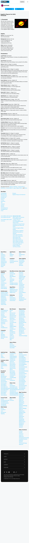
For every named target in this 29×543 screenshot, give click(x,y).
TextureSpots (3, 392)
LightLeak (12, 262)
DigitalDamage (22, 276)
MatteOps (3, 335)
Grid (2, 367)
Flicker (11, 384)
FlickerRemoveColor (14, 392)
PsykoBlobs (21, 285)
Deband (11, 323)
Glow (2, 253)
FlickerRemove (13, 391)
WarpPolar (21, 323)
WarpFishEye (21, 319)
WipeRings (21, 413)
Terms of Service (14, 475)
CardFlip (21, 431)
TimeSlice (12, 376)
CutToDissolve (13, 353)
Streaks (11, 255)
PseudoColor (3, 197)
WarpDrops (21, 318)
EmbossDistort (13, 299)
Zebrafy (20, 296)
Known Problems (16, 245)
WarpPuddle (21, 325)
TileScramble (3, 304)
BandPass (21, 272)
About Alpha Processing (18, 240)
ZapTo (2, 356)
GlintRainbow (22, 254)
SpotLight (21, 265)
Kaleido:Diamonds (5, 295)
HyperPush (21, 436)
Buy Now (22, 1)
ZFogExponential (22, 299)
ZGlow (2, 266)
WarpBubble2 (22, 314)
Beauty (11, 310)
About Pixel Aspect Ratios (18, 242)
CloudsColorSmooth (5, 400)
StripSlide (21, 295)
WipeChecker (22, 397)
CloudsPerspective (5, 403)
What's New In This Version (18, 217)
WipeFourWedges (22, 408)
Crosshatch (3, 280)
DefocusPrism (13, 319)
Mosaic (20, 281)
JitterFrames (12, 363)
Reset (26, 188)
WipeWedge (21, 419)
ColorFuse (21, 273)
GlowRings (3, 264)
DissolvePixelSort (22, 376)
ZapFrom (3, 357)
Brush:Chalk (3, 279)
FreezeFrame (12, 360)
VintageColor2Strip (14, 283)
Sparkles (2, 375)
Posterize (3, 284)
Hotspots (3, 204)
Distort (11, 343)
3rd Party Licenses (16, 246)
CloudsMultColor (4, 401)
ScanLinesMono (22, 292)
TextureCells (3, 377)
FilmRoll (20, 432)
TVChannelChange (23, 443)
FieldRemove (12, 359)
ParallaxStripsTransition (24, 437)
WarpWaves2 (22, 333)
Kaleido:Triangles (4, 292)
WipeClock (21, 400)
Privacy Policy (6, 475)
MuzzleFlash (3, 412)
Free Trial (9, 9)
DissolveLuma (22, 375)
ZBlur (11, 339)
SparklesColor (4, 376)
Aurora (2, 408)
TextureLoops (4, 383)
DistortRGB (12, 347)
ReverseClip (12, 371)
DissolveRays (21, 379)
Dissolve (21, 353)
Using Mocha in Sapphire (18, 230)
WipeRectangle (22, 412)
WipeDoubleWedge (23, 405)
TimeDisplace (12, 375)
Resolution (3, 188)
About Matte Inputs (17, 238)
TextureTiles (3, 393)
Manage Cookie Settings (8, 476)
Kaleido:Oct (3, 296)
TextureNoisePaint (5, 389)
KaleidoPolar (3, 297)
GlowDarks (3, 255)
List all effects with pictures (6, 216)
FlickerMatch (12, 385)
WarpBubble (21, 313)
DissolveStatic (22, 383)
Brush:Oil (3, 277)
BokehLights (21, 260)
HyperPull (21, 435)
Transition (12, 400)
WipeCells (21, 396)
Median (11, 330)
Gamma (2, 205)
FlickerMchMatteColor (14, 389)
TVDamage (21, 279)
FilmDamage (12, 273)
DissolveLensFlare (23, 373)
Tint (1, 202)
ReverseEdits (12, 372)
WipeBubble (21, 395)
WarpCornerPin (22, 317)
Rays (11, 253)
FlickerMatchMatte (14, 388)
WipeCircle (21, 399)
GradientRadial (4, 365)
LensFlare (12, 260)
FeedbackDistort (13, 357)
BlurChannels (12, 313)
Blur (10, 311)
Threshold (3, 323)
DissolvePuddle (22, 377)
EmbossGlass (12, 300)
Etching (2, 276)
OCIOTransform (4, 321)
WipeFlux (21, 407)
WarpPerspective (22, 322)
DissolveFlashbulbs (23, 367)
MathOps (3, 334)
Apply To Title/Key (13, 186)
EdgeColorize (12, 292)
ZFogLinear (21, 300)
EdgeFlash (3, 331)
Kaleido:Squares (4, 293)
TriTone (2, 200)
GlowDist (3, 257)
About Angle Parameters (18, 241)
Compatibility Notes (17, 218)
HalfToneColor (4, 287)
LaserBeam (3, 409)
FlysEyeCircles (4, 300)
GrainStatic (12, 279)
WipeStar (21, 415)
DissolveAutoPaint (23, 355)
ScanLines (21, 291)
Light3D (20, 264)
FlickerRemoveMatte (14, 393)
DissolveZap (21, 389)
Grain (11, 277)
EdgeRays (12, 254)
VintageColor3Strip (14, 284)
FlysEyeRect (3, 303)
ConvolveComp (13, 322)
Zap (1, 355)
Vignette (11, 275)
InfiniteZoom (21, 310)
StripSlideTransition (23, 439)
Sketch (2, 275)
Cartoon (2, 281)
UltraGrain (12, 280)
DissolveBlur (21, 356)
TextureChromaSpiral (5, 379)
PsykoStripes (21, 287)
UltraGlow (3, 265)
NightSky (3, 413)
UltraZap (3, 353)
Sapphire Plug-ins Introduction (18, 194)
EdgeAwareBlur (13, 326)
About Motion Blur (17, 237)
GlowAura (3, 254)
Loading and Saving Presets (18, 224)
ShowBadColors (4, 209)
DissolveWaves (22, 388)
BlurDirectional (13, 315)
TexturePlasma (4, 391)
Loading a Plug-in (16, 220)
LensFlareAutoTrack (14, 261)
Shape (2, 368)
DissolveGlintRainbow (23, 371)
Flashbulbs (21, 262)
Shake (20, 334)
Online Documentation (17, 234)
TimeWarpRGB (13, 377)
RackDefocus (12, 331)
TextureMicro (3, 384)
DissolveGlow (22, 372)
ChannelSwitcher (4, 208)
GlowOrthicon (4, 261)
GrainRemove (12, 329)
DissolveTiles (21, 384)
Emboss (11, 296)
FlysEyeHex (3, 301)
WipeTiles (21, 417)
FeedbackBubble (13, 356)
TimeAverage (12, 373)
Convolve (12, 321)
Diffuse (11, 281)
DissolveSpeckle (22, 381)
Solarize (2, 206)
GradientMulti (4, 364)
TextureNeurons (4, 387)
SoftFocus (12, 335)
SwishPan (21, 425)
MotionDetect (13, 364)
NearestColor (12, 365)
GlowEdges (3, 258)
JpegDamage (21, 277)
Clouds (2, 399)
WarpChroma (22, 315)
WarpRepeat (21, 327)
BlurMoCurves (13, 317)
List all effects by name (5, 217)
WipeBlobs (21, 393)
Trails (11, 379)
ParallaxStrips (22, 311)
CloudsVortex (3, 405)
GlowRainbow (4, 262)
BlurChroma (12, 314)
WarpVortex (21, 330)
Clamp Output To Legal (11, 188)
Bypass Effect (19, 188)
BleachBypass (13, 276)
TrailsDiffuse (12, 380)
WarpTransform (22, 329)
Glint (20, 253)
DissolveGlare (22, 368)
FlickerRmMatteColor (14, 395)
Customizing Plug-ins (17, 244)
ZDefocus (12, 338)
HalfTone (3, 285)
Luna (2, 411)
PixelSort (21, 283)
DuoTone (3, 198)
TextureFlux (3, 380)
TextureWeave (4, 395)
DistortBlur (12, 345)
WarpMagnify (22, 321)
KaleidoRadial (4, 299)
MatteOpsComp (4, 337)
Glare (20, 255)
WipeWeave (21, 423)
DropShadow (21, 261)
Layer (2, 333)
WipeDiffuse (21, 403)
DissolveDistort (22, 363)
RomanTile (21, 289)
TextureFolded (4, 381)
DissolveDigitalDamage (24, 361)
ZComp (2, 338)
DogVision (21, 275)
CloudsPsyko (3, 404)
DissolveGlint (22, 369)
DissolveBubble (22, 357)
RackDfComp (12, 333)
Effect (11, 399)
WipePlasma (21, 420)
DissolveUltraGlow (23, 385)
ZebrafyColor (21, 297)
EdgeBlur (12, 325)
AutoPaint (3, 273)
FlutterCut (21, 433)
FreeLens (12, 327)
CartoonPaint (3, 283)
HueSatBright (4, 193)
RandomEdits (12, 367)
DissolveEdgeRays (23, 364)
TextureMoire (3, 385)
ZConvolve (12, 337)
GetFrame (12, 361)
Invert (2, 210)
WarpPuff (21, 326)
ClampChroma (4, 196)
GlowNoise (3, 260)
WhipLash (21, 444)
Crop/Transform (21, 186)
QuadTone (3, 201)
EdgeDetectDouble (14, 289)
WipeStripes (21, 416)
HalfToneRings (4, 288)
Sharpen (14, 193)
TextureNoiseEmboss (5, 388)
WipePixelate (21, 411)
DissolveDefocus (22, 359)
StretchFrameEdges (23, 335)
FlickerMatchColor (13, 387)
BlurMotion (12, 318)
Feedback (12, 355)
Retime (11, 369)
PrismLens (21, 288)
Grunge (20, 280)
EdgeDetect (12, 288)
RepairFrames (13, 368)
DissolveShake (22, 380)
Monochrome (4, 194)
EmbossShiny (12, 297)
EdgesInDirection (13, 291)
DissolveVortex (22, 387)
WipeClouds (21, 401)
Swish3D (21, 427)
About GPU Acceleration (18, 236)
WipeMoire (21, 424)
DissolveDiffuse (22, 360)
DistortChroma (13, 346)
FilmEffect (12, 272)
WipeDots (21, 404)
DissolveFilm (21, 365)
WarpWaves (21, 331)
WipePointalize (22, 421)
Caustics (2, 373)
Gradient (3, 363)
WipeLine (21, 409)
